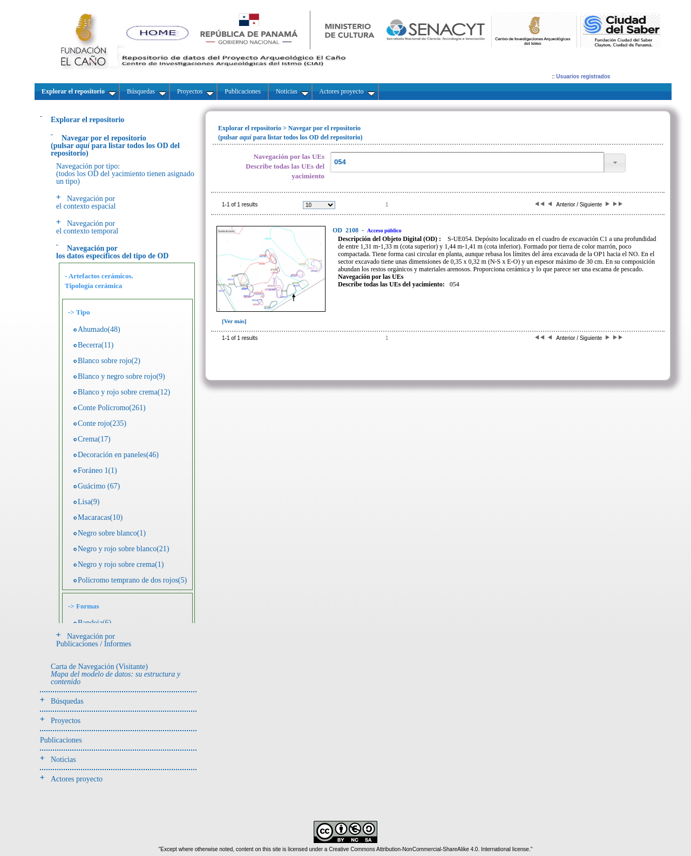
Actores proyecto (77, 779)
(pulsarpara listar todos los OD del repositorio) (115, 145)
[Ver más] (234, 321)
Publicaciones (61, 740)
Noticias (63, 759)
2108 (346, 230)
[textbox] (467, 162)
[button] (615, 162)
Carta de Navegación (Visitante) (115, 674)
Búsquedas (67, 701)
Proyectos (65, 721)
